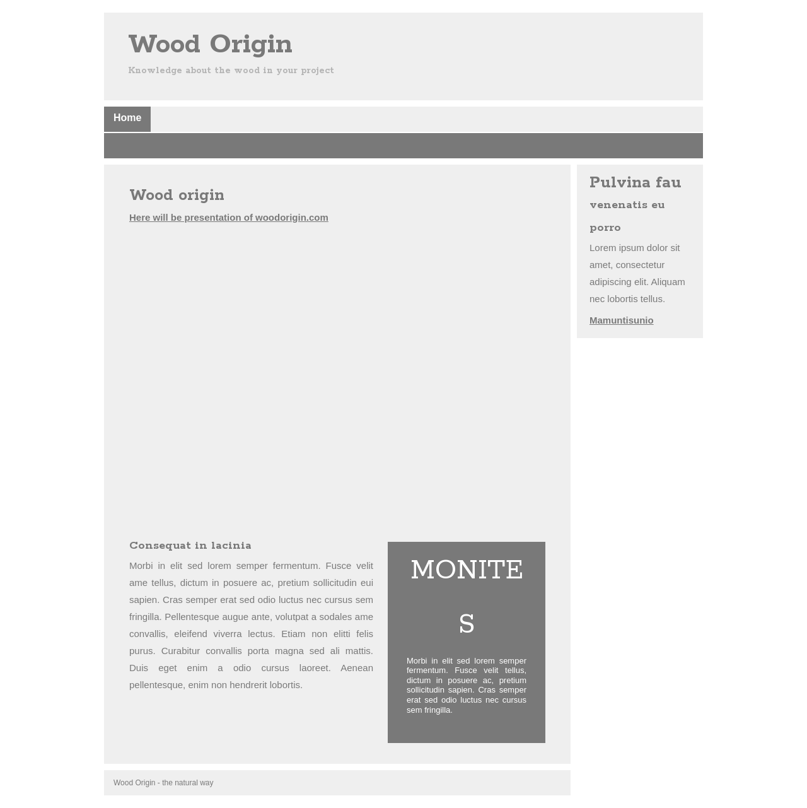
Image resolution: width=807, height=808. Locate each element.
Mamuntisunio (621, 320)
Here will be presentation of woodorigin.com (228, 217)
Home (127, 117)
